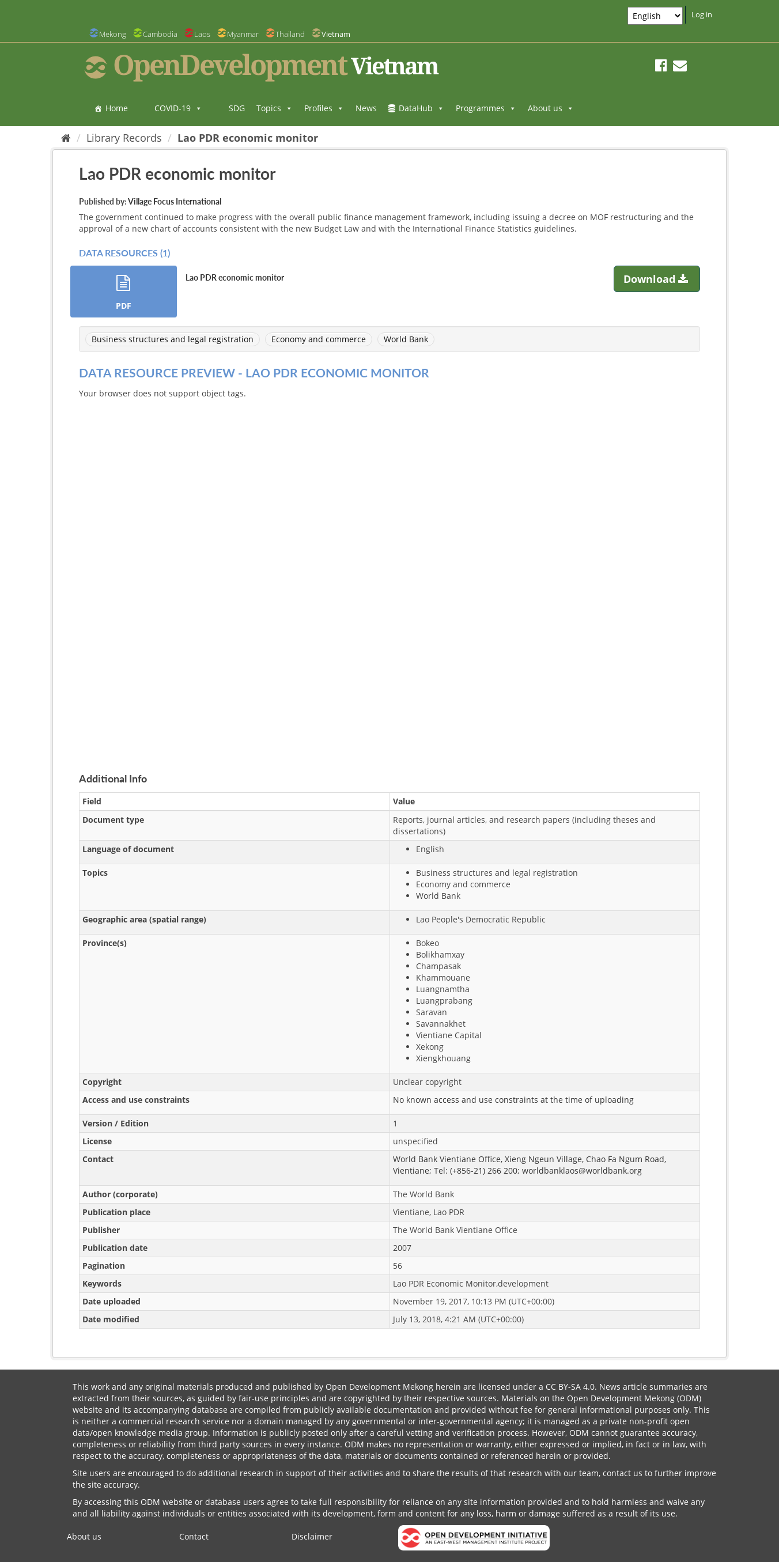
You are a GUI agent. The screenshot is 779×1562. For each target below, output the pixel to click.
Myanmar (243, 34)
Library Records (124, 138)
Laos (202, 34)
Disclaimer (312, 1536)
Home (116, 108)
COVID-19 (178, 108)
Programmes (486, 108)
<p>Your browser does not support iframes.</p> (389, 572)
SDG (237, 108)
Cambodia (160, 34)
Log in (701, 14)
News (366, 108)
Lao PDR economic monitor (247, 138)
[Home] (66, 138)
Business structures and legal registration (173, 339)
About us (551, 108)
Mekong (112, 34)
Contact (194, 1536)
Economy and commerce (318, 339)
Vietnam (336, 34)
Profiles (324, 108)
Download (657, 279)
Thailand (290, 34)
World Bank (406, 339)
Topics (274, 108)
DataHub (421, 108)
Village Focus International (174, 201)
